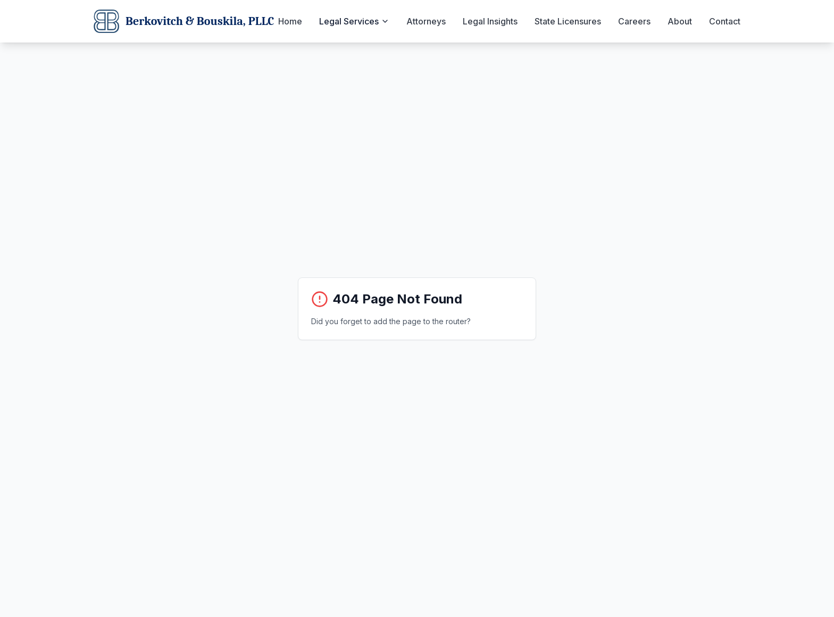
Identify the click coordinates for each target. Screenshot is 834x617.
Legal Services (354, 21)
